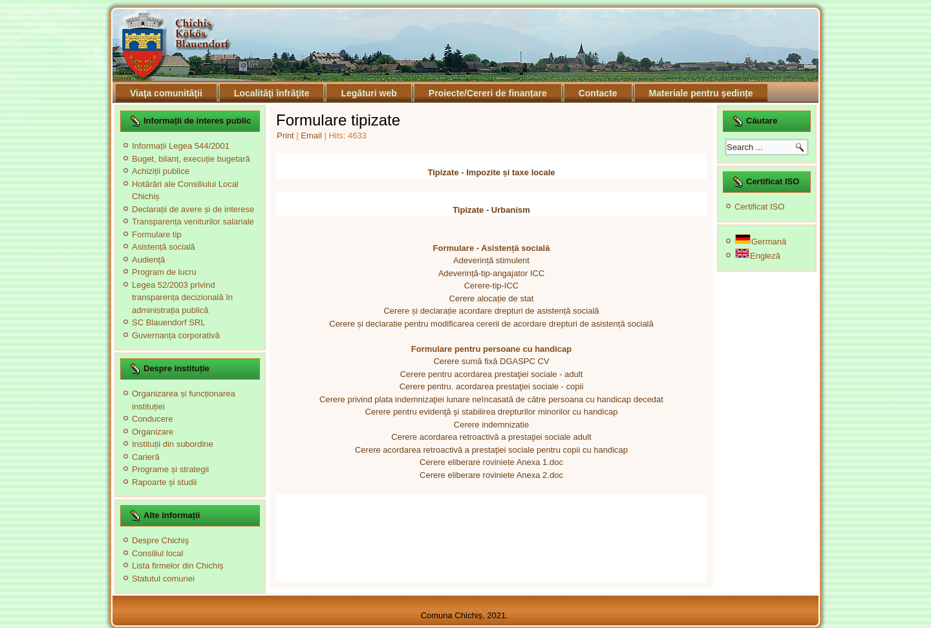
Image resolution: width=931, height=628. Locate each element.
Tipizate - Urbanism (491, 210)
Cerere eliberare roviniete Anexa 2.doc (491, 475)
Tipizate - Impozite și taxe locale (491, 172)
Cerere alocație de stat (491, 298)
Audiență (148, 260)
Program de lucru (164, 272)
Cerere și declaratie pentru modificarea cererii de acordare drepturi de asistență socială (491, 324)
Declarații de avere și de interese (193, 209)
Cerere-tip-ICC (491, 285)
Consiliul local (157, 553)
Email (312, 135)
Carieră (146, 457)
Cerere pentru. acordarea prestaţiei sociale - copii (492, 386)
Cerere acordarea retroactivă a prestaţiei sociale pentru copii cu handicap (491, 450)
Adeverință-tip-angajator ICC (491, 273)
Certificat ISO (759, 206)
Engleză (757, 256)
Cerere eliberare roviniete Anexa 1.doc (491, 462)
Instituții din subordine (172, 444)
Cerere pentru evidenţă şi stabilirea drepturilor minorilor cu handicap (491, 412)
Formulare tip (157, 234)
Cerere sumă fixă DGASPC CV (491, 361)
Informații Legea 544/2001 (181, 146)
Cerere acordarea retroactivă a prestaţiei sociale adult (491, 437)
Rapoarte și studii (164, 482)
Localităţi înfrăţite (272, 93)
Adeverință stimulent (491, 260)
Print (286, 135)
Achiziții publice (160, 171)
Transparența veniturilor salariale (193, 221)
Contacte (598, 93)
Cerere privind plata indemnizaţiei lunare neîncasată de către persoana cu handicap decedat (491, 399)
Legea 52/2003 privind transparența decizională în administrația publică (182, 297)
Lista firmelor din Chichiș (178, 565)
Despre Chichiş (160, 540)
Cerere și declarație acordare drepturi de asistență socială (491, 311)
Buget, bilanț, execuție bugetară (191, 159)
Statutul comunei (163, 578)
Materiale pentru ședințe (701, 93)
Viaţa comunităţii (166, 93)
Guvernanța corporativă (176, 335)
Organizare (152, 432)
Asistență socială (163, 247)
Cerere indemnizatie (491, 424)
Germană (760, 241)
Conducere (152, 419)
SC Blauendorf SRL (168, 322)
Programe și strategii (170, 469)
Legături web (368, 93)
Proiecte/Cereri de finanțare (488, 93)
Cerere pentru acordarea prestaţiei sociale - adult (491, 374)
